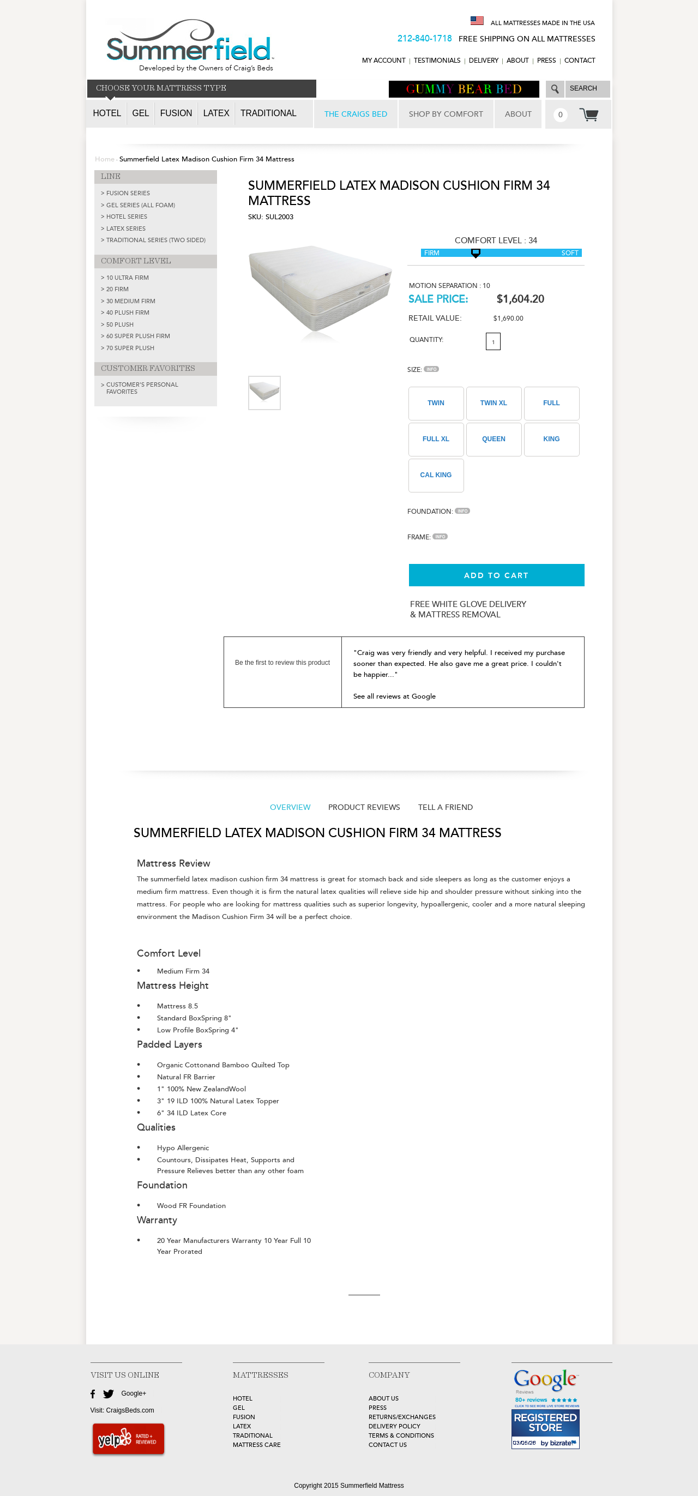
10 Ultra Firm (127, 277)
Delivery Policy (394, 1426)
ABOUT (518, 61)
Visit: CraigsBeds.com (122, 1410)
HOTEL (242, 1398)
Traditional (268, 113)
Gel (141, 113)
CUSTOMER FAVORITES (148, 369)
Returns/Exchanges (402, 1417)
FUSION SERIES (128, 193)
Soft (570, 253)
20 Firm (117, 289)
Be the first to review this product (282, 662)
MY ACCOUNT (384, 61)
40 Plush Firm (127, 312)
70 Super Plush (130, 348)
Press (546, 61)
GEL (239, 1407)
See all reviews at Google (394, 696)
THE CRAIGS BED (355, 114)
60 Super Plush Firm (138, 336)
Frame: (427, 537)
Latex (216, 113)
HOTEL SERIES (126, 216)
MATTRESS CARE (257, 1445)
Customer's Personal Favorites (142, 388)
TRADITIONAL (253, 1435)
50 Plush (120, 324)
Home (105, 159)
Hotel (107, 113)
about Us (384, 1398)
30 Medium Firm (130, 301)
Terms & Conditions (401, 1435)
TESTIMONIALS (437, 61)
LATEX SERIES (126, 228)
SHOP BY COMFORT (446, 114)
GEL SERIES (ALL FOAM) (140, 205)
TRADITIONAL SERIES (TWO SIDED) (156, 240)
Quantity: (426, 340)
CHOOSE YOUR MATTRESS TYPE (161, 88)
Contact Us (388, 1445)
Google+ (134, 1393)
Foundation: (438, 512)
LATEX (242, 1426)
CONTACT (579, 61)
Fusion (176, 113)
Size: (423, 370)
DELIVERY (483, 61)
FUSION (244, 1417)
